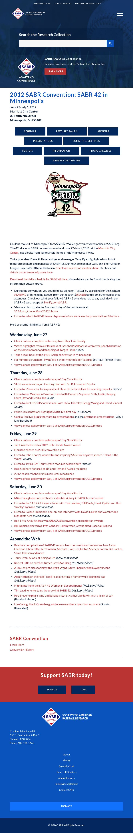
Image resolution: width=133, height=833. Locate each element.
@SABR (81, 294)
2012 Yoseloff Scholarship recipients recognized (44, 473)
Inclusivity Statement (66, 783)
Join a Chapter (63, 3)
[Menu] (118, 13)
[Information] (61, 151)
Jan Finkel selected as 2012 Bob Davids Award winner (47, 445)
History (66, 760)
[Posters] (27, 151)
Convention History (22, 649)
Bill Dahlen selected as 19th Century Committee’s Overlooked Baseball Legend (63, 525)
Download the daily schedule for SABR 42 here (38, 279)
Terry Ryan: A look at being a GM (34, 557)
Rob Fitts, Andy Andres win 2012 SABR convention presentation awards (58, 520)
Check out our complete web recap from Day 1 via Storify (49, 341)
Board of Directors (66, 772)
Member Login (42, 3)
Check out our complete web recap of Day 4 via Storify (48, 493)
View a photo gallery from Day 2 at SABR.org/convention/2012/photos (58, 425)
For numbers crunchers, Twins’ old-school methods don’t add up (53, 359)
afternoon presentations (99, 416)
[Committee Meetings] (86, 141)
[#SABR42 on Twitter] (66, 161)
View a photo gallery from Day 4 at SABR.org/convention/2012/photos (58, 530)
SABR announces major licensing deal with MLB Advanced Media (54, 384)
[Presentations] (43, 141)
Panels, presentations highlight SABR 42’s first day (45, 411)
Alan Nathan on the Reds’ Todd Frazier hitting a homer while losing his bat (59, 576)
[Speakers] (103, 131)
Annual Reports (66, 778)
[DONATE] (66, 806)
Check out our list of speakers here (77, 268)
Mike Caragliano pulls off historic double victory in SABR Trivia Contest (58, 498)
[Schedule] (30, 131)
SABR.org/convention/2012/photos (36, 311)
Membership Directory (88, 3)
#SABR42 (20, 294)
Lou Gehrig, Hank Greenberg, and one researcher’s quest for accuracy (57, 604)
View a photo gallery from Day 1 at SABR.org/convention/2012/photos (58, 364)
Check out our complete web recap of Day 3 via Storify (48, 440)
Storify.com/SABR (55, 302)
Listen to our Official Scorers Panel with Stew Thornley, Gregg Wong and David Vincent (68, 403)
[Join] (83, 690)
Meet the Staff (66, 766)
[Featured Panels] (67, 131)
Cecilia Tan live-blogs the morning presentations (44, 416)
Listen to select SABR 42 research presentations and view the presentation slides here (66, 316)
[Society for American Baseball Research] (55, 13)
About (66, 754)
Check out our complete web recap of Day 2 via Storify (48, 379)
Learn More (17, 644)
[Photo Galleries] (100, 151)
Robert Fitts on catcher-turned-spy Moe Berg (42, 563)
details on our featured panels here (31, 272)
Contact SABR (66, 789)
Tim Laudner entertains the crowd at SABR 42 (42, 590)
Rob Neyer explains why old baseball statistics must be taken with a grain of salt (63, 595)
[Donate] (52, 690)
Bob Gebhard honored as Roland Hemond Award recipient (50, 468)
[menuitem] (42, 4)
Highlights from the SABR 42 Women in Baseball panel (48, 585)
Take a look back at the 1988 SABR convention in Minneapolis (52, 354)
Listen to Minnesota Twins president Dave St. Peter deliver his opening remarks (63, 389)
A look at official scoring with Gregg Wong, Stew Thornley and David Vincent (62, 567)
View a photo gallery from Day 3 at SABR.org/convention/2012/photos (58, 478)
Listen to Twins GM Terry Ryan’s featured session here (47, 463)
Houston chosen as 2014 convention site (39, 449)
